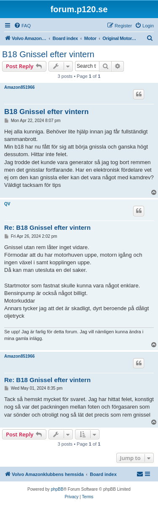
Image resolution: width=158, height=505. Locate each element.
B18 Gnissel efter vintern (48, 54)
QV (7, 204)
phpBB (57, 489)
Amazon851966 (19, 87)
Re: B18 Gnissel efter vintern (47, 227)
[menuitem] (22, 26)
